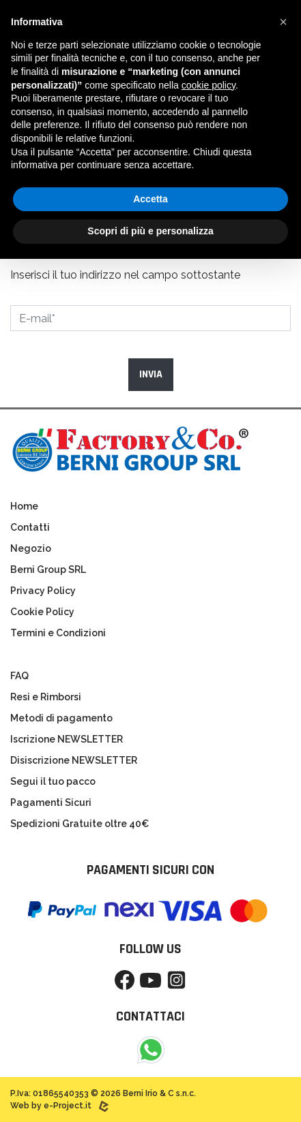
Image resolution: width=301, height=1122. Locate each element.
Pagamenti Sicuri (50, 802)
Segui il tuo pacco (53, 781)
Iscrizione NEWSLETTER (66, 739)
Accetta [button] (150, 198)
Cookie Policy (42, 611)
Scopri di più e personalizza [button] (150, 230)
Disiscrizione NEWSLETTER (73, 760)
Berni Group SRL (48, 569)
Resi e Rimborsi (45, 696)
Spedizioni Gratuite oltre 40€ (79, 823)
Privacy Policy (43, 590)
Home (24, 506)
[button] (283, 22)
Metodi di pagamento (61, 718)
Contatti (30, 527)
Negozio (30, 548)
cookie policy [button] (208, 85)
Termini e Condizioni (58, 632)
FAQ (19, 675)
